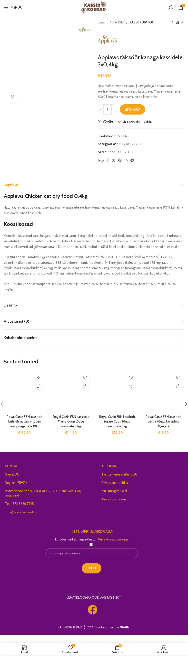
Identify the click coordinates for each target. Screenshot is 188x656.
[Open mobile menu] (13, 7)
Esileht (103, 22)
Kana (111, 154)
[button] (38, 388)
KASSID (118, 22)
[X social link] (113, 163)
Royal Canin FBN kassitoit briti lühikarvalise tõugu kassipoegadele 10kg (24, 426)
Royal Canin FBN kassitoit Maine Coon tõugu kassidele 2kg (117, 424)
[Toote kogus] (107, 112)
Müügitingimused (114, 498)
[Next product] (181, 22)
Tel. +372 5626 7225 (19, 511)
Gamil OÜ (12, 482)
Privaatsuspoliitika (114, 490)
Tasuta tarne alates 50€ (119, 482)
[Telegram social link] (132, 163)
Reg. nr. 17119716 (16, 490)
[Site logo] (94, 7)
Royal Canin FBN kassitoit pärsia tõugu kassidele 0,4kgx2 (163, 424)
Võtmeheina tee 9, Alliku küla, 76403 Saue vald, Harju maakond (43, 500)
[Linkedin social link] (126, 163)
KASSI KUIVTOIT (142, 22)
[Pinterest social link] (120, 163)
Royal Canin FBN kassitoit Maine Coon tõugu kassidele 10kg (70, 424)
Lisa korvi (132, 112)
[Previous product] (172, 22)
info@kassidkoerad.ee (21, 520)
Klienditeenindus (114, 507)
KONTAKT (12, 473)
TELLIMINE (109, 473)
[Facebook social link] (107, 163)
